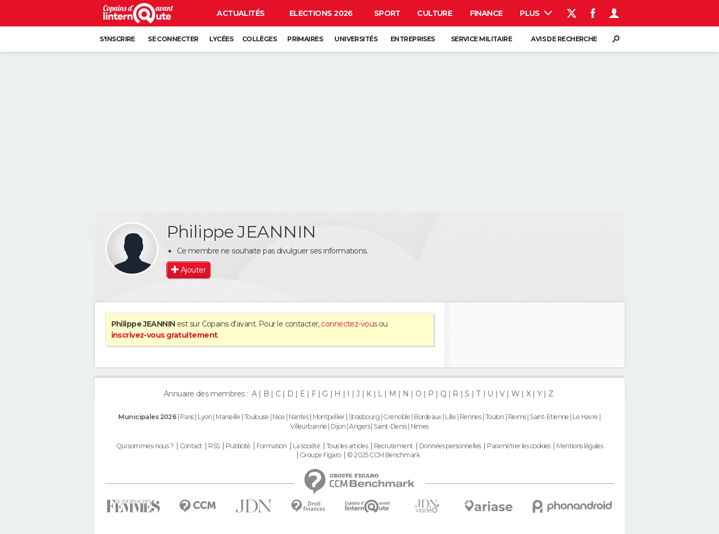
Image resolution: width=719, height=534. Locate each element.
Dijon (338, 426)
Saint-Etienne (549, 417)
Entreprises (412, 39)
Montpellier (329, 417)
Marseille (228, 417)
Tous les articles (347, 446)
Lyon (205, 417)
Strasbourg (364, 417)
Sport (387, 13)
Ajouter (193, 270)
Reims (517, 417)
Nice (278, 417)
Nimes (420, 426)
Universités (355, 39)
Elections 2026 (321, 13)
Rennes (471, 417)
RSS (213, 446)
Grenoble (396, 417)
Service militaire (481, 39)
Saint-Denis (390, 426)
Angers (359, 426)
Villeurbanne (308, 426)
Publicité (238, 446)
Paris (187, 417)
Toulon (494, 417)
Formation (271, 446)
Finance (486, 13)
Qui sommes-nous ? (144, 446)
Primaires (305, 39)
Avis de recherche (564, 39)
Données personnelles (450, 446)
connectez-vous (349, 324)
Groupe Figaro (320, 455)
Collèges (259, 39)
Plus (536, 13)
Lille (450, 417)
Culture (434, 13)
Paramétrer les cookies (519, 446)
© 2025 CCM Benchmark (383, 455)
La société (306, 446)
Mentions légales (579, 446)
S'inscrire (117, 39)
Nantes (299, 417)
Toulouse (256, 417)
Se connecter (173, 39)
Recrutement (393, 446)
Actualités (240, 13)
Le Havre (585, 417)
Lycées (221, 39)
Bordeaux (427, 417)
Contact (191, 446)
